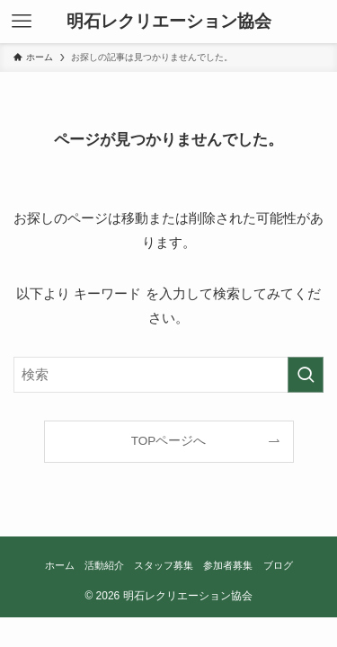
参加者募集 (228, 565)
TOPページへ (169, 441)
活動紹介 (104, 565)
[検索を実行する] (306, 375)
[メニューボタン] (21, 21)
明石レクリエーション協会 (169, 22)
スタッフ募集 (163, 565)
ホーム (60, 565)
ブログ (278, 565)
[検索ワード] (168, 375)
